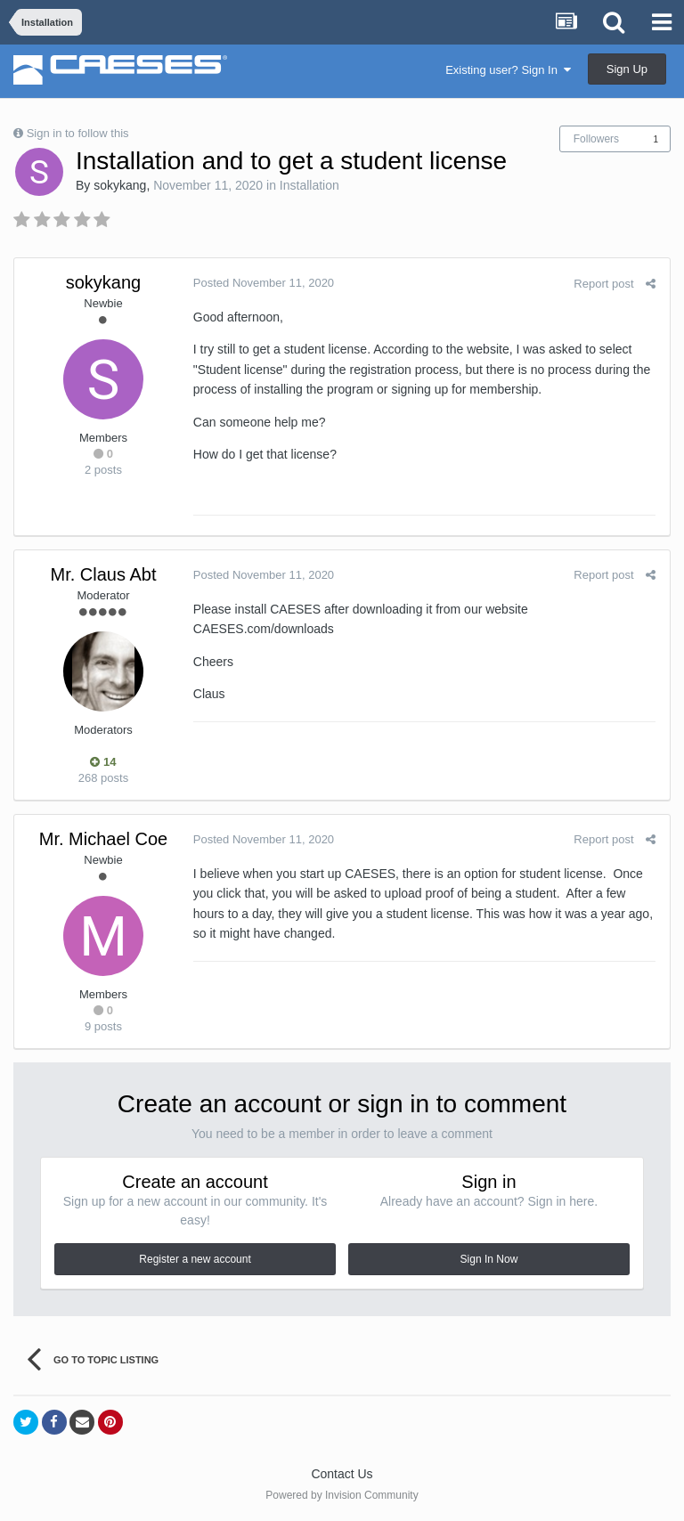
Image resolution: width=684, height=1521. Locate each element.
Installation (309, 185)
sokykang (120, 185)
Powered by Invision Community (341, 1495)
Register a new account (194, 1259)
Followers (596, 139)
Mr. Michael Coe (103, 839)
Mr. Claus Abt (104, 574)
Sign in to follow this (78, 133)
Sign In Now (489, 1259)
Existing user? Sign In (508, 70)
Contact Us (341, 1474)
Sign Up (627, 69)
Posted (262, 282)
